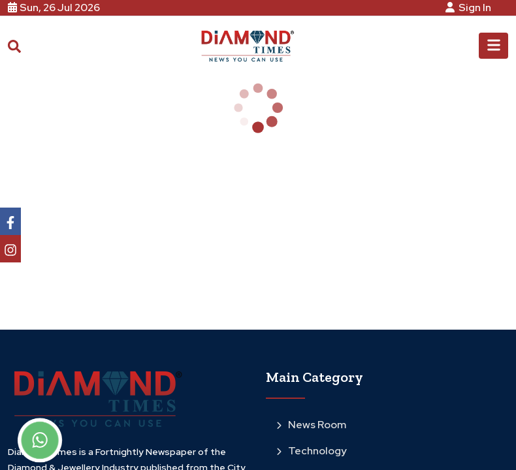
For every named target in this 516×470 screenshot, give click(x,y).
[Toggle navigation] (493, 46)
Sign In (470, 7)
